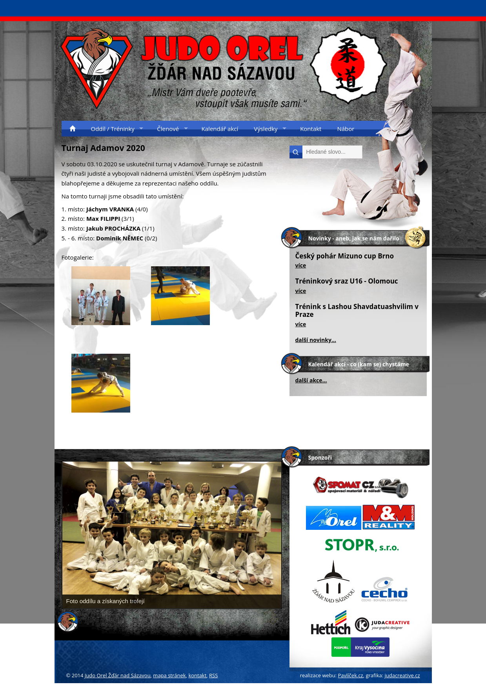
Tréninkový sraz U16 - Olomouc (346, 280)
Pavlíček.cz (350, 675)
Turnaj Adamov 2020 (103, 147)
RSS (213, 675)
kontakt (197, 675)
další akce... (311, 380)
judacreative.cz (402, 675)
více (300, 265)
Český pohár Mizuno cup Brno (344, 255)
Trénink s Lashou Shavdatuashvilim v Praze (357, 310)
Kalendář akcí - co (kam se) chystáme (358, 364)
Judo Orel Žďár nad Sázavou (118, 675)
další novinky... (315, 340)
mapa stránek (169, 675)
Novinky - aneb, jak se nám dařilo (353, 238)
